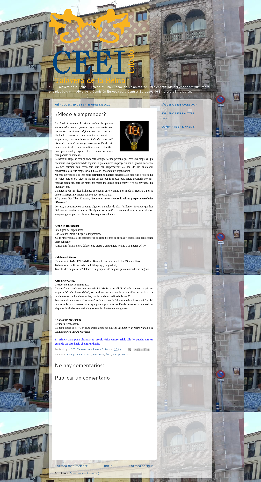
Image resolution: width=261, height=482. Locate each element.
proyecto (123, 354)
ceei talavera (84, 354)
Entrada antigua (141, 465)
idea (115, 354)
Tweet (165, 118)
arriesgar (71, 354)
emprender (98, 354)
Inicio (108, 465)
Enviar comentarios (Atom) (84, 473)
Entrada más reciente (71, 465)
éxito (108, 354)
